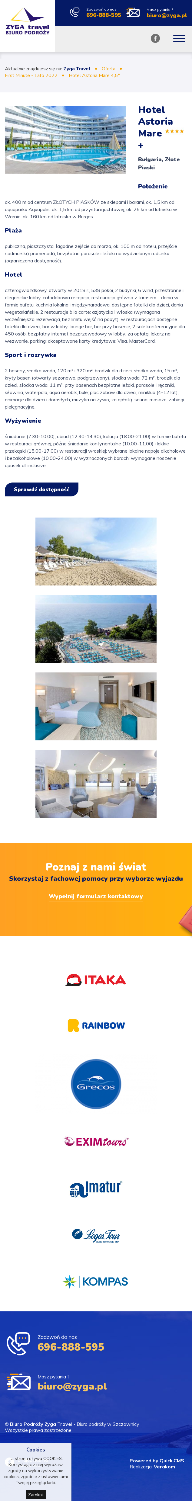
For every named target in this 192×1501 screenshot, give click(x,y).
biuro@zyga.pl (167, 15)
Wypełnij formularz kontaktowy (96, 896)
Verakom (164, 1467)
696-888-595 (103, 15)
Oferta (108, 69)
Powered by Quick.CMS (157, 1461)
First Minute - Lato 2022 (31, 75)
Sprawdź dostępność (41, 489)
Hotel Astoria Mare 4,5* (94, 75)
